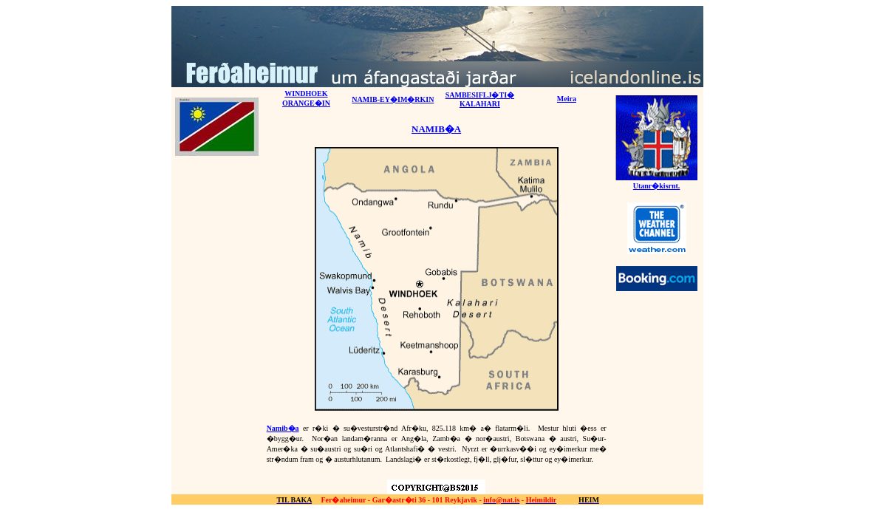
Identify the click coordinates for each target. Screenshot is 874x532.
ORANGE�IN (306, 103)
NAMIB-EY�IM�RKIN (393, 99)
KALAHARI (480, 104)
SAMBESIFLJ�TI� (479, 95)
